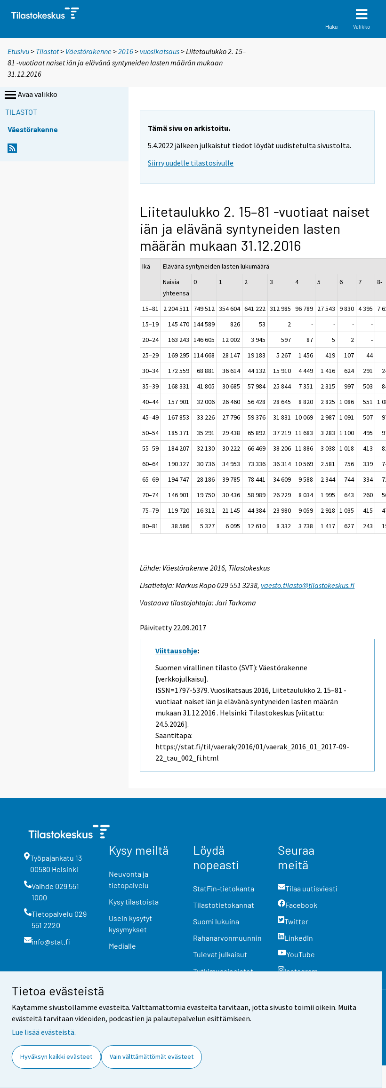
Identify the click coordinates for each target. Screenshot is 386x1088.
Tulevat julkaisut (220, 954)
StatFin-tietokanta (223, 888)
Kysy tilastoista (134, 901)
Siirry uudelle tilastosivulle (190, 162)
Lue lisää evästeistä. (44, 1032)
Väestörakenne (88, 51)
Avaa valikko (30, 95)
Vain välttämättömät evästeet (151, 1056)
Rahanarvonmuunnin (227, 937)
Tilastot (47, 51)
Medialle (122, 945)
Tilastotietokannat (223, 904)
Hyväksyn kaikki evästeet (56, 1056)
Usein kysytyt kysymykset (130, 923)
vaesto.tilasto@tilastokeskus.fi (307, 585)
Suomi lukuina (216, 921)
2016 (125, 51)
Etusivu (18, 51)
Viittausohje (176, 650)
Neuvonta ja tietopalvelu (129, 879)
